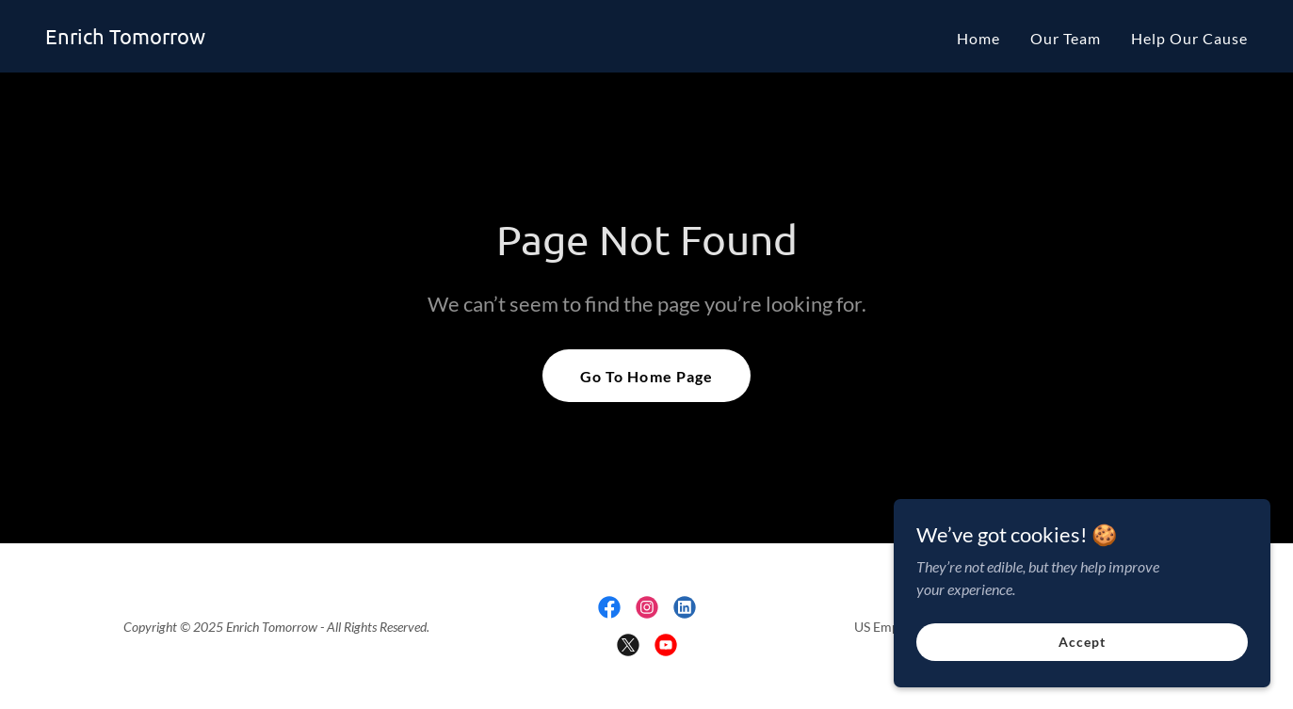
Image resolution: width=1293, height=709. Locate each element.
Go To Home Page (646, 376)
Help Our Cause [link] (1189, 38)
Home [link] (978, 38)
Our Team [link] (1065, 38)
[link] (125, 38)
